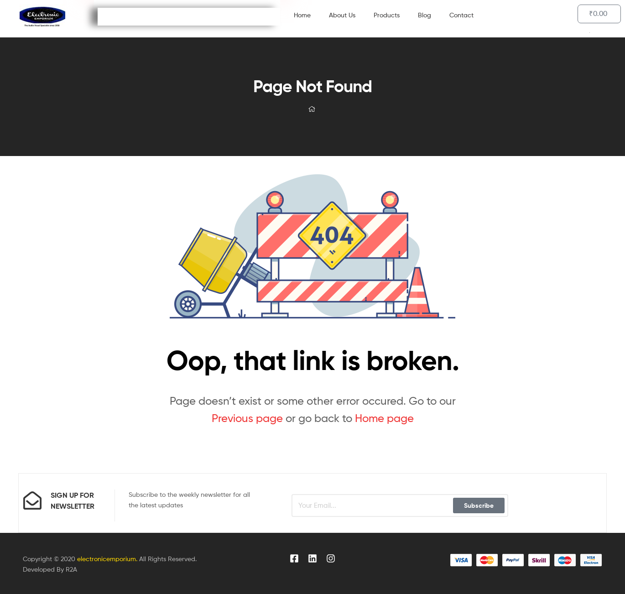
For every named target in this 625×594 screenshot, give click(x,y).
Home (302, 15)
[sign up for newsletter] (32, 500)
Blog (424, 15)
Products (387, 15)
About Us (342, 15)
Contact (461, 15)
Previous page (247, 418)
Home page (384, 418)
